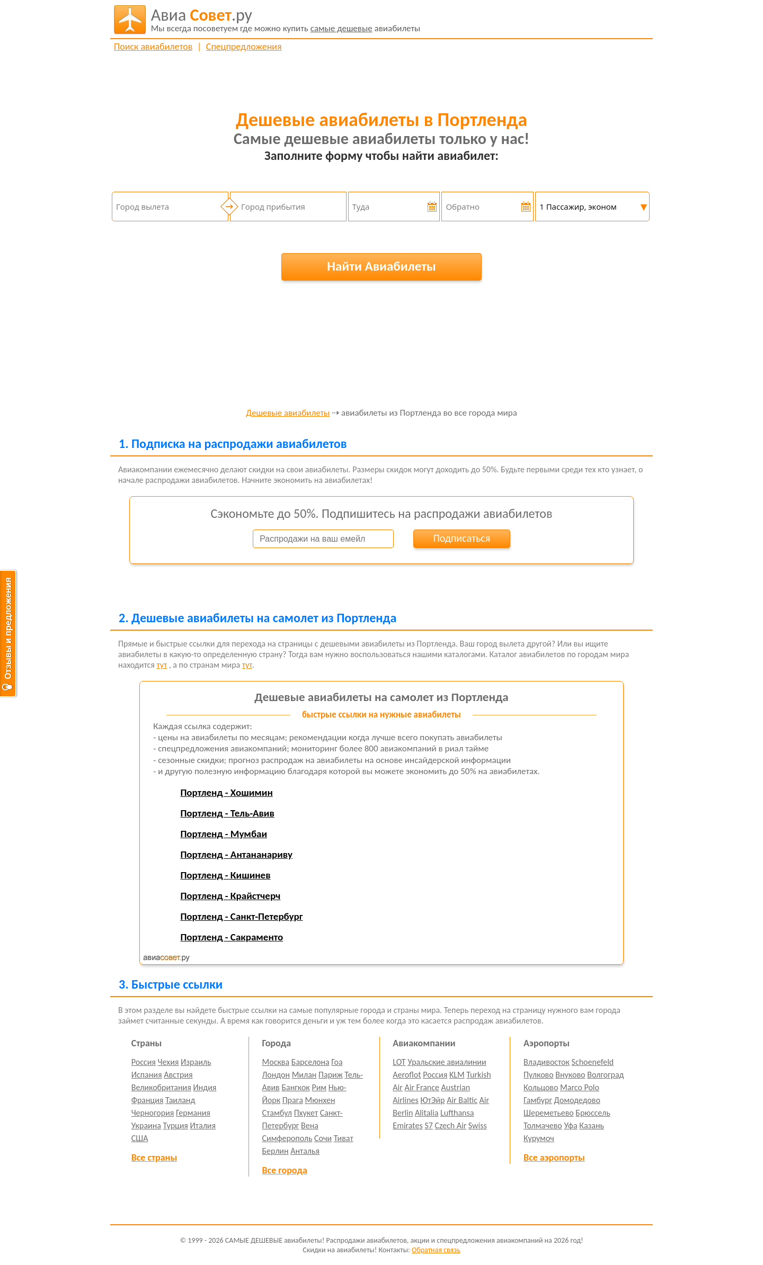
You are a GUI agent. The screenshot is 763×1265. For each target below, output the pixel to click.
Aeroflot (407, 1075)
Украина (146, 1125)
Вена (309, 1125)
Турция (175, 1125)
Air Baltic (462, 1100)
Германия (193, 1113)
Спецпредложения (244, 46)
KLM (457, 1075)
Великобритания (161, 1087)
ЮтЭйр (432, 1100)
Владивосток (547, 1062)
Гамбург (538, 1100)
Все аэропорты (554, 1157)
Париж (330, 1075)
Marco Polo (579, 1087)
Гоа (336, 1062)
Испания (146, 1075)
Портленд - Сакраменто (231, 937)
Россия (143, 1062)
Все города (284, 1170)
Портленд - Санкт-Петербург (241, 916)
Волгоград (605, 1075)
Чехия (168, 1062)
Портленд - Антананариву (236, 854)
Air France (421, 1087)
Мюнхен (320, 1100)
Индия (204, 1087)
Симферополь (287, 1138)
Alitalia (426, 1113)
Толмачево (543, 1125)
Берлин (275, 1151)
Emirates (407, 1125)
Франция (147, 1100)
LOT (399, 1062)
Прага (292, 1100)
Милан (304, 1075)
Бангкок (295, 1087)
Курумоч (539, 1138)
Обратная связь (436, 1249)
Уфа (570, 1125)
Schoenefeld (593, 1062)
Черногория (152, 1113)
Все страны (154, 1157)
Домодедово (577, 1100)
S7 (428, 1125)
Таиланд (180, 1100)
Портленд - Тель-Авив (227, 813)
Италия (203, 1125)
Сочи (323, 1138)
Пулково (539, 1075)
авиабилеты (286, 19)
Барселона (310, 1062)
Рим (319, 1087)
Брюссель (592, 1113)
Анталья (305, 1151)
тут (161, 665)
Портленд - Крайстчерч (230, 896)
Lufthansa (457, 1113)
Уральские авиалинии (446, 1062)
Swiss (477, 1125)
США (139, 1138)
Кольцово (541, 1087)
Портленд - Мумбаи (223, 834)
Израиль (196, 1062)
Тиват (343, 1138)
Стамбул (277, 1113)
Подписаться (461, 538)
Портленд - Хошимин (226, 792)
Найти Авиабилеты (381, 266)
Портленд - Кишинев (225, 875)
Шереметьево (549, 1113)
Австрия (178, 1075)
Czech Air (450, 1125)
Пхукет (306, 1113)
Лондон (276, 1075)
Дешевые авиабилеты (288, 413)
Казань (591, 1125)
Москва (276, 1062)
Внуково (570, 1075)
